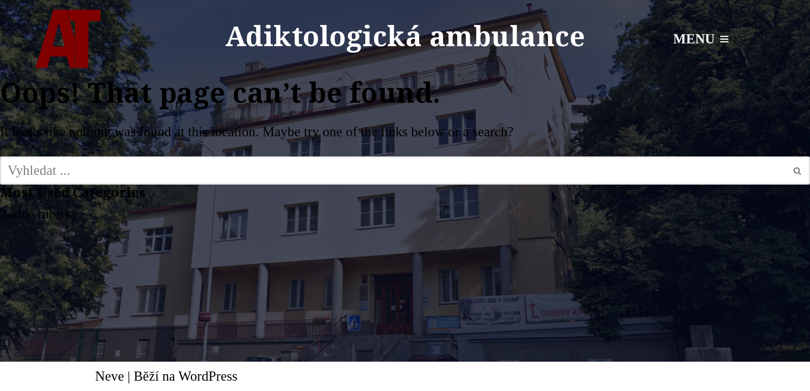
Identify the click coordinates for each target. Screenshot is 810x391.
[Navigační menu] (701, 39)
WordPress (208, 376)
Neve (109, 376)
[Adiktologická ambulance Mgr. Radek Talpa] (68, 39)
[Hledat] (393, 170)
